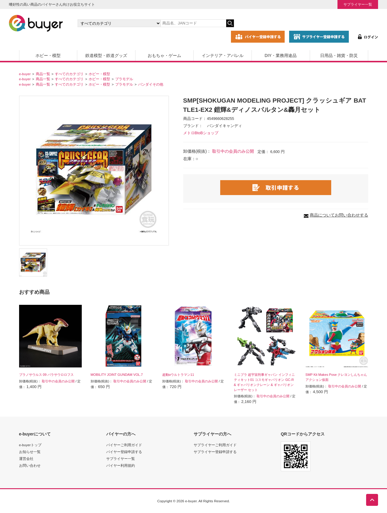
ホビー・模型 (48, 55)
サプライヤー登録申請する (215, 452)
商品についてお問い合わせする (339, 215)
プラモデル (124, 79)
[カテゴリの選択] (119, 23)
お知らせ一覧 (30, 452)
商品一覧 (43, 74)
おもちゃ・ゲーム (164, 55)
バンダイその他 (150, 84)
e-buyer (25, 74)
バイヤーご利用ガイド (124, 445)
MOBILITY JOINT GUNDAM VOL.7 (117, 374)
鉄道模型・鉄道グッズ (106, 55)
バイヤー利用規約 (120, 465)
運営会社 (26, 459)
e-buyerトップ (30, 445)
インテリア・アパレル (222, 55)
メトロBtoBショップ (200, 133)
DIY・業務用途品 (281, 55)
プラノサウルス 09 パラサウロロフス (46, 374)
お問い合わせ (30, 465)
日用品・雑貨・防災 (339, 55)
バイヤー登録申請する (124, 452)
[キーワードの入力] (193, 23)
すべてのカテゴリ (69, 74)
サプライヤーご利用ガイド (215, 445)
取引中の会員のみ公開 (233, 151)
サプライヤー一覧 (357, 4)
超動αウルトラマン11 (178, 374)
